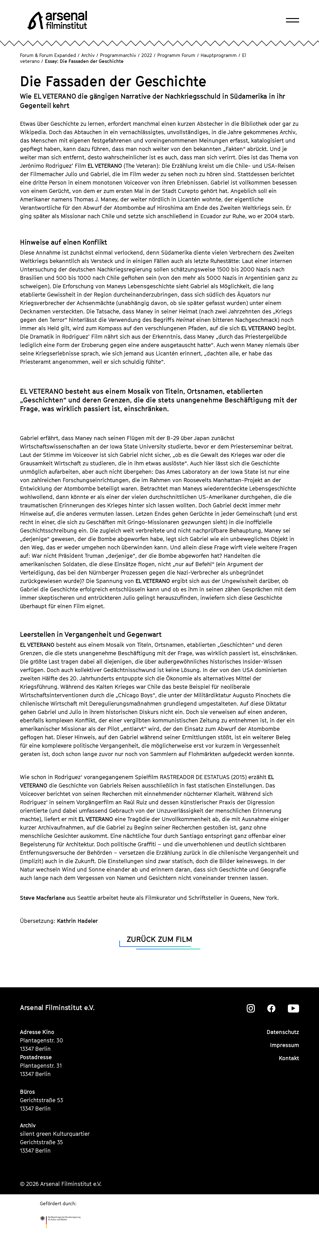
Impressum (284, 1045)
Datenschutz (283, 1032)
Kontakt (289, 1058)
